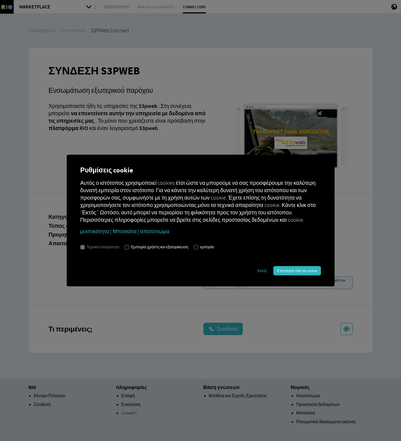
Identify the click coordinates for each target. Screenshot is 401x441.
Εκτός (262, 270)
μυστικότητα (94, 231)
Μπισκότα (124, 231)
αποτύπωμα (154, 231)
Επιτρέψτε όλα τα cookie (297, 270)
